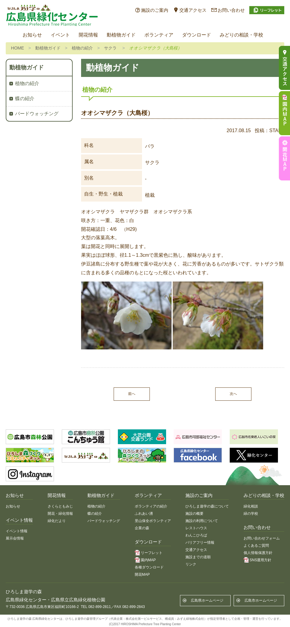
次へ (233, 394)
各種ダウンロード (149, 567)
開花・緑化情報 (60, 513)
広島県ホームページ (207, 600)
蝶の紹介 (24, 98)
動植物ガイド (121, 34)
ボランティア (158, 34)
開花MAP (142, 574)
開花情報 (88, 34)
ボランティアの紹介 (151, 506)
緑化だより (57, 521)
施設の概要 (194, 513)
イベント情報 (16, 531)
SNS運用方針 (261, 560)
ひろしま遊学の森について (207, 506)
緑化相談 (251, 506)
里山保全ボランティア (153, 521)
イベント (60, 34)
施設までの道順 (198, 557)
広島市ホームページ (260, 600)
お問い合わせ (231, 10)
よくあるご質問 (256, 545)
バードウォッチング (36, 113)
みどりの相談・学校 (241, 34)
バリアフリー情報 (199, 542)
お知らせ (32, 34)
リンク (190, 564)
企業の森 (142, 528)
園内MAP (148, 560)
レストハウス (196, 528)
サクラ (110, 48)
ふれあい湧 (144, 513)
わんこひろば (196, 535)
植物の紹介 (82, 48)
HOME (17, 48)
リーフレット (151, 553)
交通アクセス (192, 10)
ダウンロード (196, 34)
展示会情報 (15, 538)
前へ (131, 394)
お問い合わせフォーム (262, 538)
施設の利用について (201, 521)
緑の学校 (251, 513)
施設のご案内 (154, 10)
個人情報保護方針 (258, 553)
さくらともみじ (60, 506)
